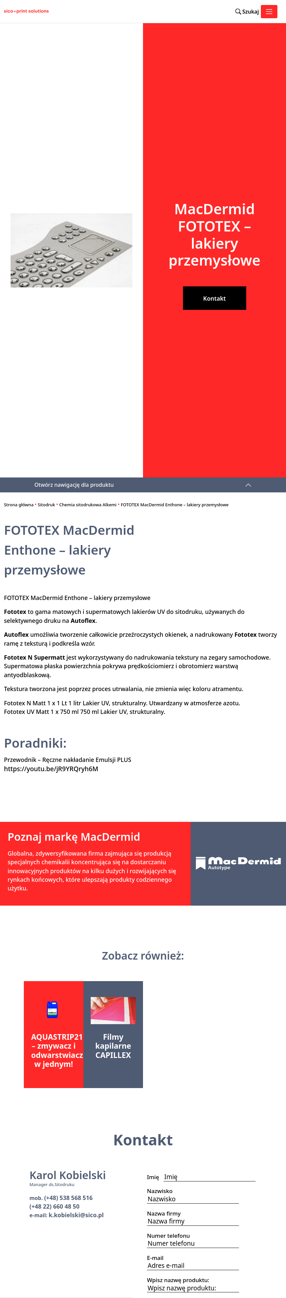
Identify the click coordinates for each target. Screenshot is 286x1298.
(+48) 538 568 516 (68, 1198)
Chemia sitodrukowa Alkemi (88, 505)
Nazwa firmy (166, 1213)
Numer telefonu (170, 1235)
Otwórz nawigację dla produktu (74, 484)
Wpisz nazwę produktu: (178, 1280)
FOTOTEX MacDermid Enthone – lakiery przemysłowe (175, 505)
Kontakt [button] (214, 298)
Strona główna (18, 505)
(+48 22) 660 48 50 (54, 1206)
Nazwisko (162, 1191)
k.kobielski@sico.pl (76, 1215)
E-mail (157, 1258)
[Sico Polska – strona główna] (24, 11)
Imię (155, 1177)
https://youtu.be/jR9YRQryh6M (51, 768)
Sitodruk (46, 505)
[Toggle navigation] (269, 11)
